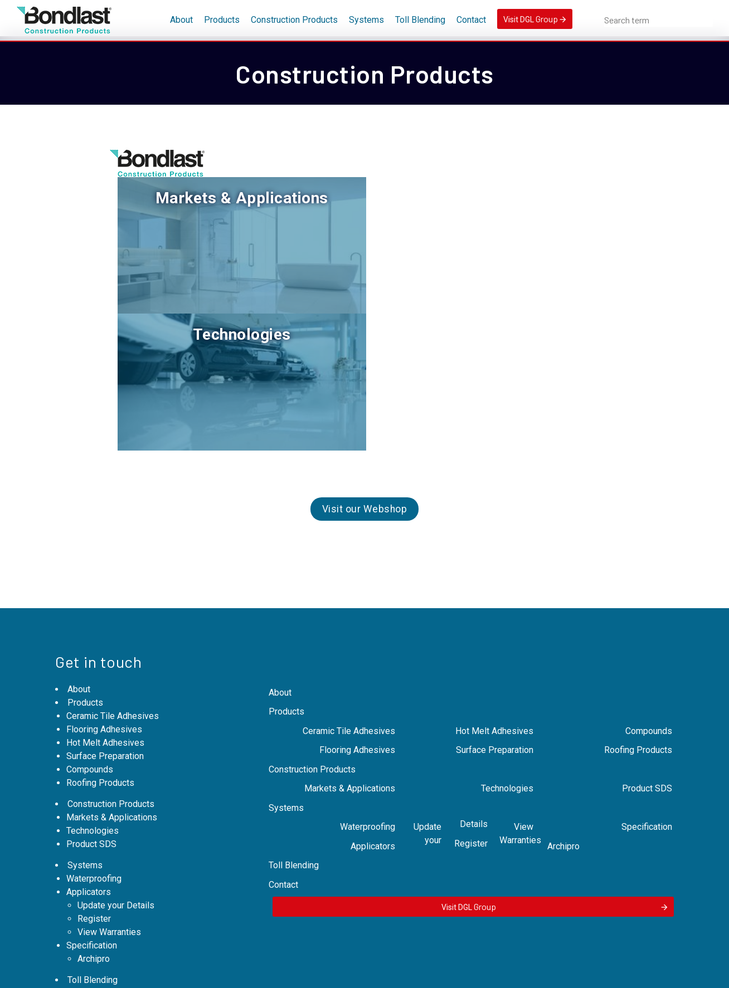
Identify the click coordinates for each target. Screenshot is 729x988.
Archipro (93, 838)
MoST (533, 973)
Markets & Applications (236, 198)
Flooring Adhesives (104, 608)
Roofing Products (100, 662)
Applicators (88, 771)
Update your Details (115, 784)
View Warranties (109, 811)
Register (94, 798)
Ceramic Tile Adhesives (112, 595)
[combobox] (658, 20)
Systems (366, 19)
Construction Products (294, 19)
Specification (91, 824)
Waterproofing (94, 757)
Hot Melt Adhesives (105, 622)
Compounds (89, 648)
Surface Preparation (105, 635)
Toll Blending (420, 19)
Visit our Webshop (364, 367)
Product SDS (91, 723)
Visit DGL (534, 18)
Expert (452, 973)
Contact (471, 19)
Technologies (492, 198)
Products (222, 19)
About (181, 19)
